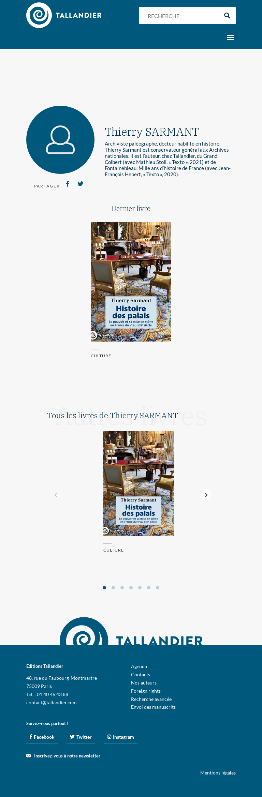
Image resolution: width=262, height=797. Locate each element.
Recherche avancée (151, 699)
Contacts (140, 674)
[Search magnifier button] (227, 15)
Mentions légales (218, 773)
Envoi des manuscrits (153, 707)
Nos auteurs (144, 683)
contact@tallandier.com (51, 702)
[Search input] (181, 15)
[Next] (206, 495)
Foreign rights (146, 691)
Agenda (139, 666)
